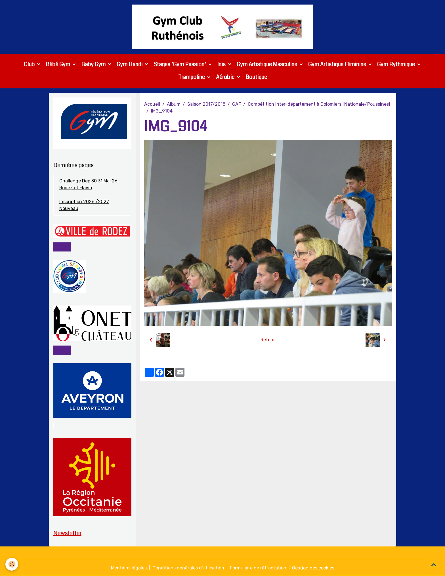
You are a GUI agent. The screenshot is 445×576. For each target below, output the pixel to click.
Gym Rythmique (396, 64)
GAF (236, 104)
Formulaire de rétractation (258, 568)
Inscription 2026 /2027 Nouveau (84, 205)
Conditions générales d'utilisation (188, 568)
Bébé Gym (58, 64)
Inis (222, 64)
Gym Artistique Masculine (267, 64)
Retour (268, 339)
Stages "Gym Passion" (180, 64)
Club (30, 64)
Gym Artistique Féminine (337, 64)
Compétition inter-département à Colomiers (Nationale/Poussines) (319, 104)
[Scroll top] (434, 565)
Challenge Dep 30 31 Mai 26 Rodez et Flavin (88, 184)
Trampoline (192, 77)
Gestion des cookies (313, 568)
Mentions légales (129, 568)
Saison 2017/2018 (206, 104)
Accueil (152, 104)
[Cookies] (12, 564)
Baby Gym (94, 64)
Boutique (256, 77)
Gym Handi (130, 64)
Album (173, 104)
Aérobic (226, 77)
